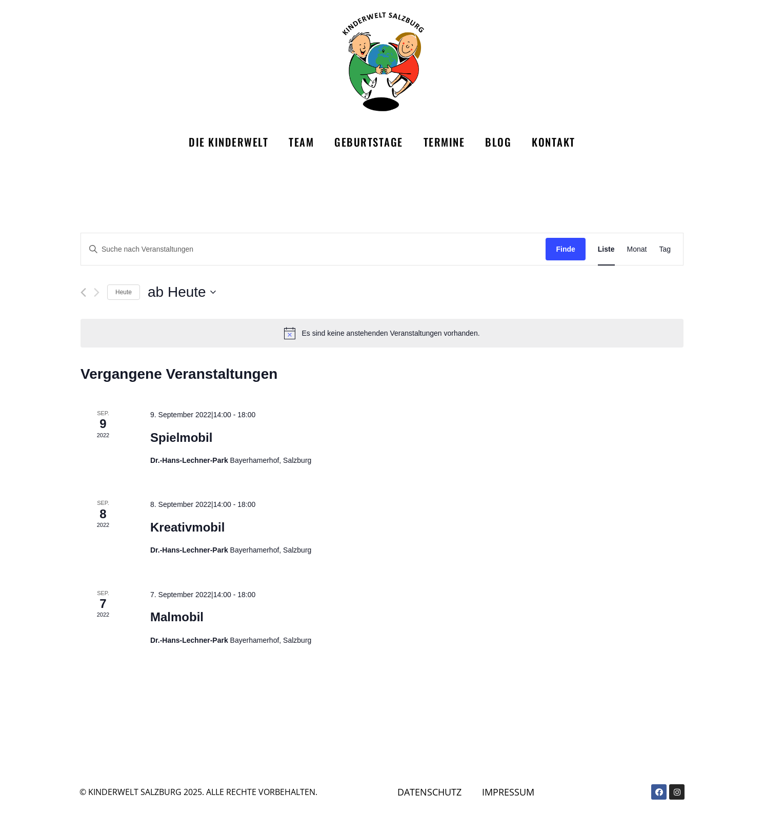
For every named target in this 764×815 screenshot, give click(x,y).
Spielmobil (181, 437)
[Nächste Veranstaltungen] (96, 292)
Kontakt (553, 142)
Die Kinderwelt (228, 142)
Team (301, 142)
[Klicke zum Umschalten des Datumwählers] (182, 292)
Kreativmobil (187, 527)
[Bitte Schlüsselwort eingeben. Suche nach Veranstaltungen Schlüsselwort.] (313, 249)
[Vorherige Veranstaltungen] (83, 292)
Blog (498, 142)
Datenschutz (431, 792)
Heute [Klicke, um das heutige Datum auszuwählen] (123, 292)
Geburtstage (368, 142)
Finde (565, 249)
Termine (444, 142)
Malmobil (177, 617)
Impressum (513, 792)
